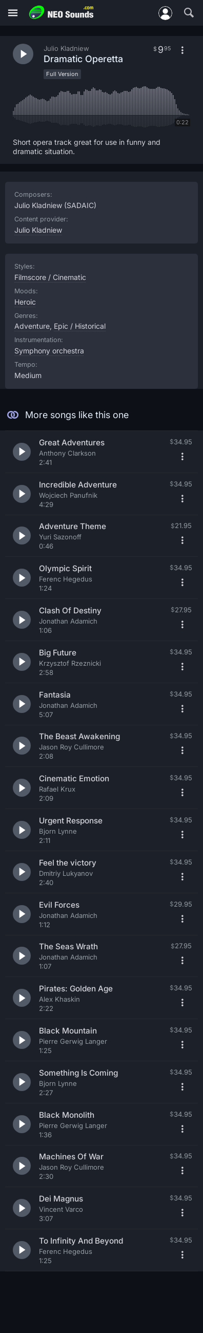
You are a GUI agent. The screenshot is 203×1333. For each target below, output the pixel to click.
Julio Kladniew (38, 230)
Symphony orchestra (49, 350)
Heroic (25, 301)
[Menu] (13, 13)
